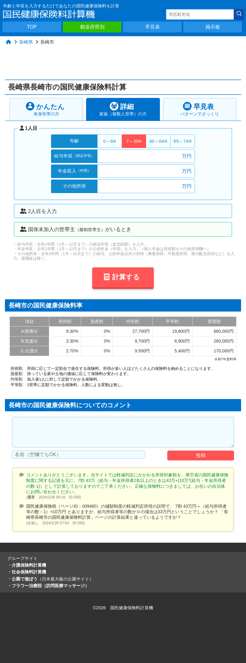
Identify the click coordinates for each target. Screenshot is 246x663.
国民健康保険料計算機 (131, 607)
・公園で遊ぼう (50, 578)
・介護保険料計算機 (26, 565)
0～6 (109, 141)
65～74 (183, 141)
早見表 (152, 26)
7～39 (133, 141)
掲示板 (212, 26)
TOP (32, 26)
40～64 (158, 141)
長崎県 (26, 42)
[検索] (239, 14)
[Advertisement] (125, 62)
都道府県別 (92, 26)
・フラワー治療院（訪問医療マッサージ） (48, 585)
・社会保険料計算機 (26, 571)
